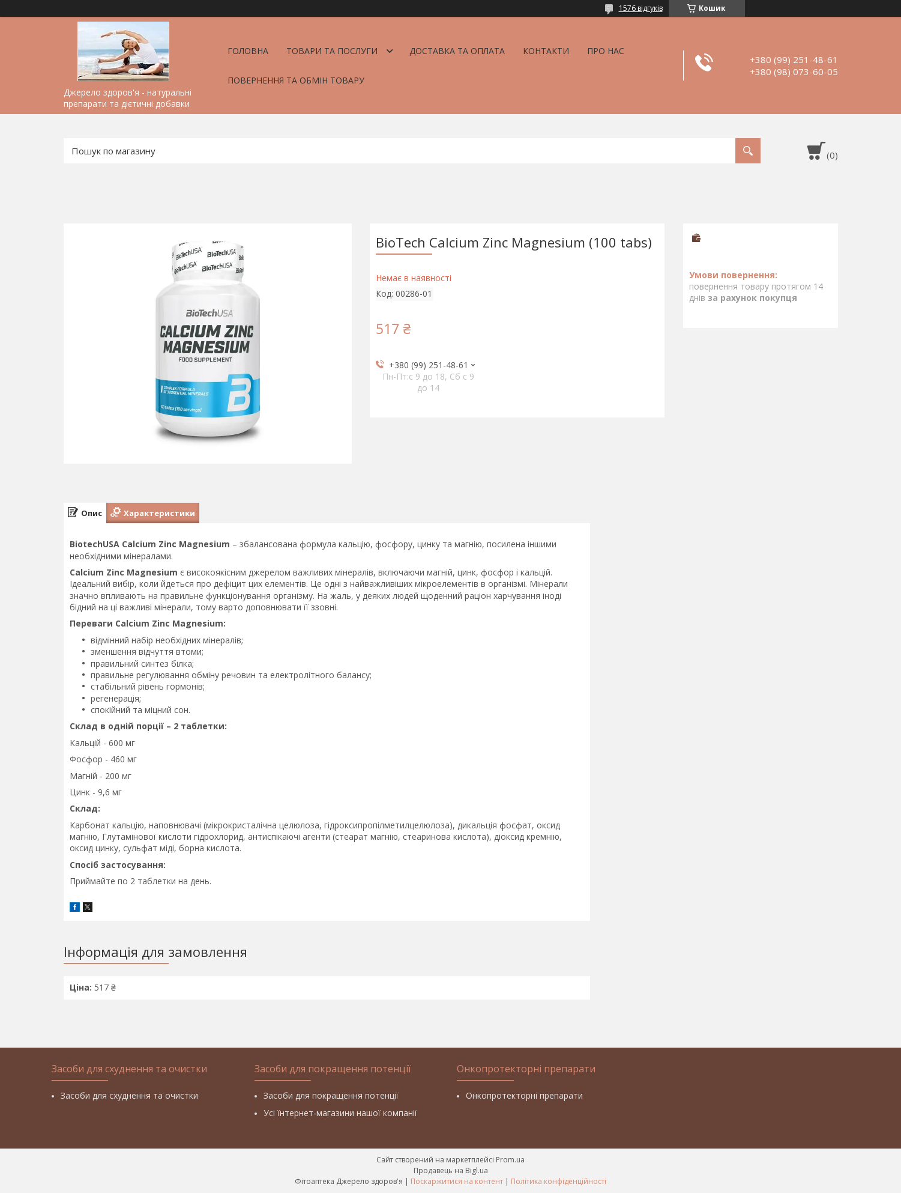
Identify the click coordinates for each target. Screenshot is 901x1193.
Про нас (605, 50)
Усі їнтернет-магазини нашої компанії (340, 1113)
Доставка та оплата (457, 50)
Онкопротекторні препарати (524, 1095)
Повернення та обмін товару (296, 80)
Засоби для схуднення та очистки (129, 1095)
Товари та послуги (332, 50)
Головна (248, 50)
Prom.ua (510, 1160)
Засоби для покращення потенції (331, 1095)
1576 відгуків (641, 8)
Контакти (546, 50)
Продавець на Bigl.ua (451, 1170)
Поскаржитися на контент (457, 1181)
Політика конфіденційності (558, 1181)
